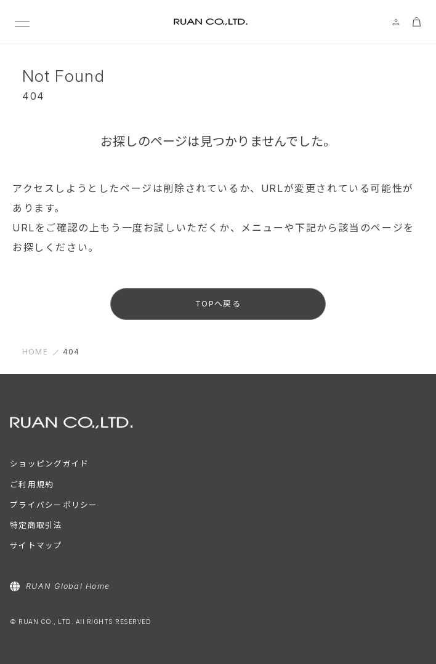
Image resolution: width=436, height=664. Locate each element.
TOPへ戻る (218, 303)
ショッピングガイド (49, 463)
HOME (35, 351)
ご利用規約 (32, 484)
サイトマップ (36, 545)
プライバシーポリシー (54, 505)
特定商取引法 (36, 525)
